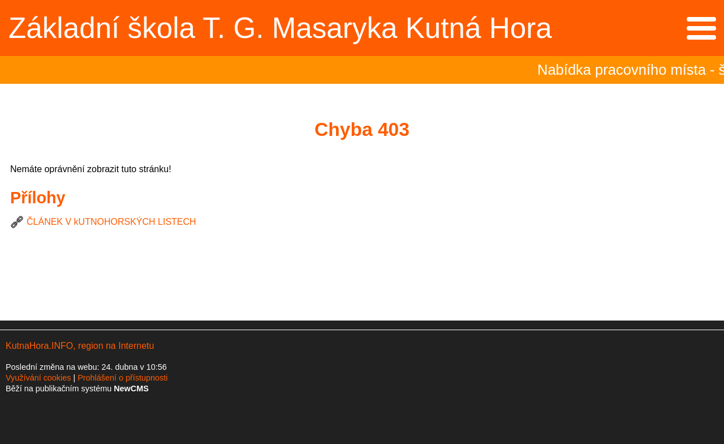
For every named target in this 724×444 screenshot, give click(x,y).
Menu (701, 28)
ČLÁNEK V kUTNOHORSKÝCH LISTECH (111, 222)
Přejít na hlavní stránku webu (362, 28)
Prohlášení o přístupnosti (122, 377)
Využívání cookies (38, 377)
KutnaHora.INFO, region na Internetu (80, 346)
